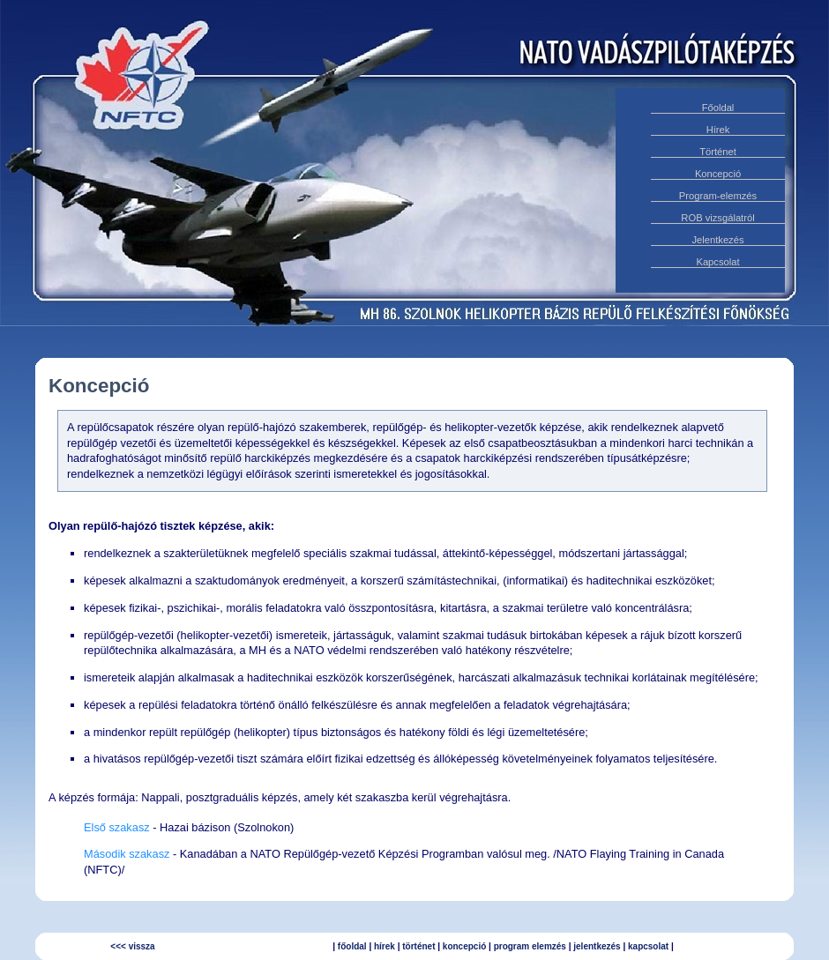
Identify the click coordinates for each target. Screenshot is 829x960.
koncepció (464, 946)
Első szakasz (117, 827)
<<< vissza (132, 946)
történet (418, 946)
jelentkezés (596, 946)
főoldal (352, 946)
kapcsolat (648, 946)
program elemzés (530, 946)
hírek (384, 946)
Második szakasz (126, 853)
